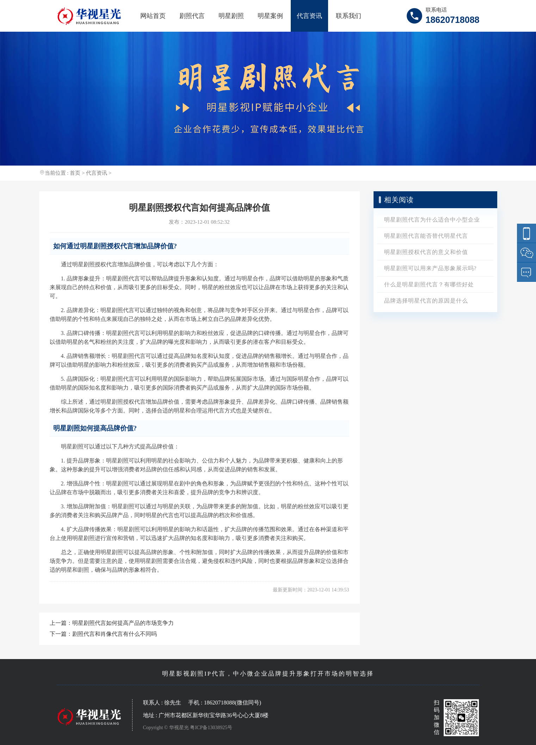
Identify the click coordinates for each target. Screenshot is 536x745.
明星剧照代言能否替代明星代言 (426, 236)
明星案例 (270, 15)
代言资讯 (309, 15)
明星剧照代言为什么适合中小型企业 (432, 220)
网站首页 (153, 15)
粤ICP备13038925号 (211, 727)
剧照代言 (192, 15)
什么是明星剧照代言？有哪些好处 (429, 284)
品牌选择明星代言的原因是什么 (426, 301)
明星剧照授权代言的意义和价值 (426, 252)
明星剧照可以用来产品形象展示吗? (430, 268)
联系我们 (348, 15)
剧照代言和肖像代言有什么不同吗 (114, 634)
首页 (75, 173)
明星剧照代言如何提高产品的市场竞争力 (123, 623)
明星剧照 (231, 15)
